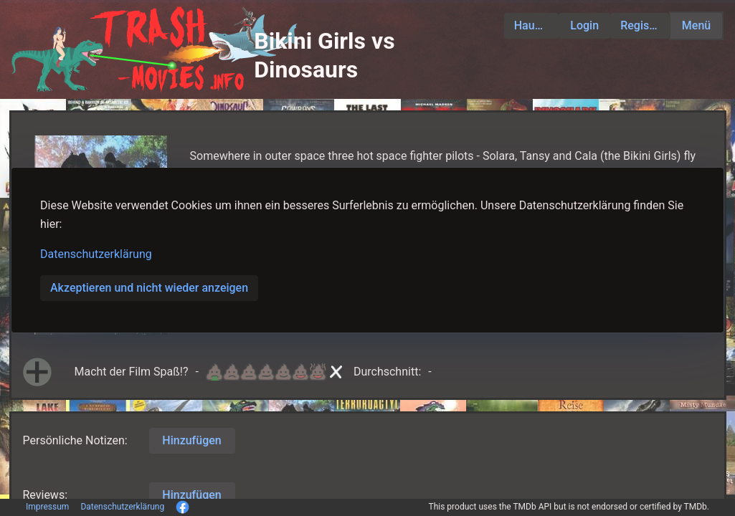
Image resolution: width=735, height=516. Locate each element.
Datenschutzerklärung (96, 254)
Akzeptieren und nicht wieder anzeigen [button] (149, 288)
